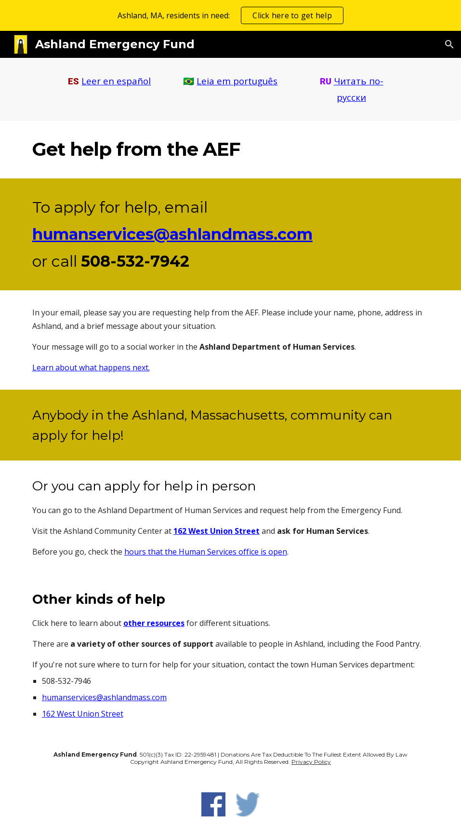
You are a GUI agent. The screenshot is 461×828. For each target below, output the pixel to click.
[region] (230, 15)
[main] (109, 81)
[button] (449, 44)
